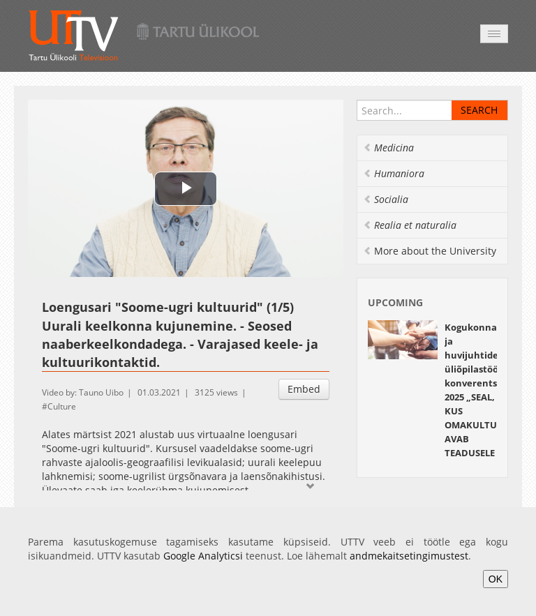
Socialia (385, 199)
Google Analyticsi (203, 555)
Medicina (388, 147)
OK (495, 579)
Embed (304, 389)
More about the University (429, 250)
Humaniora (393, 173)
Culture (61, 406)
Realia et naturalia (409, 225)
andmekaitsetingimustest (409, 555)
